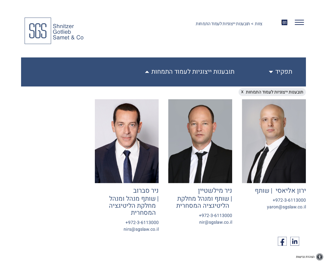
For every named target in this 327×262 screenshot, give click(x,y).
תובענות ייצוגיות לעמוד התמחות (192, 71)
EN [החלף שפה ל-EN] (284, 22)
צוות (258, 23)
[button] (296, 24)
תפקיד (283, 71)
